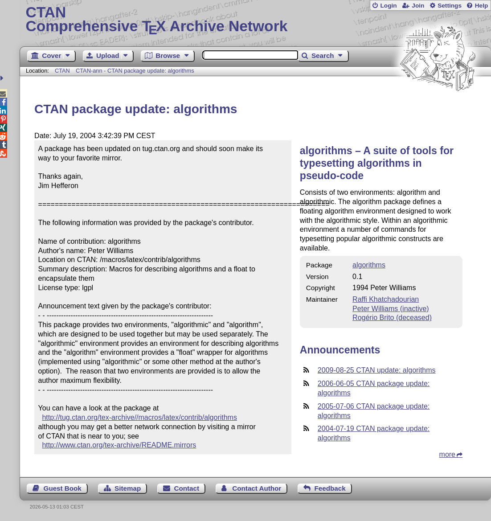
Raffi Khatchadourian (385, 299)
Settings (450, 5)
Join (418, 5)
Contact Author (256, 488)
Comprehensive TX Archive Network (255, 20)
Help (481, 5)
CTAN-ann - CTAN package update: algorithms (135, 70)
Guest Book (63, 488)
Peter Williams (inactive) (390, 308)
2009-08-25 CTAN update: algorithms (377, 370)
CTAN (62, 70)
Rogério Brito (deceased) (392, 317)
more (447, 454)
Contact (187, 488)
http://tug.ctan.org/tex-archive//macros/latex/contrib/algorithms (139, 417)
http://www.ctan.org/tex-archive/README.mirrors (119, 445)
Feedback (330, 488)
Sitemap (128, 488)
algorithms (368, 265)
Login (388, 5)
